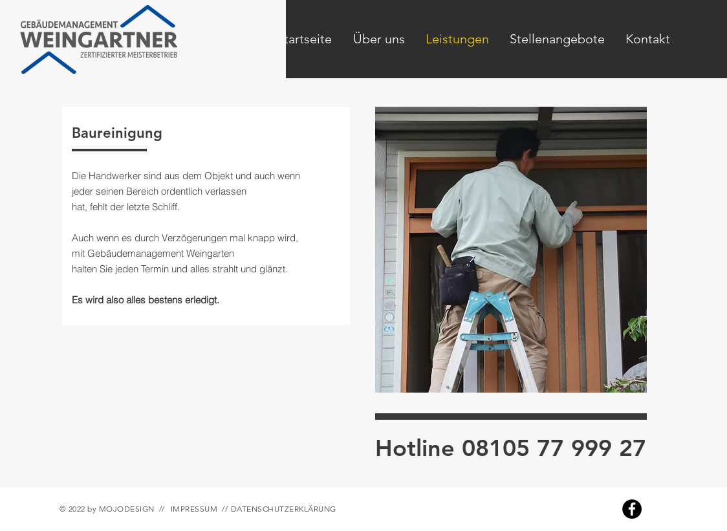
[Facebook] (632, 509)
